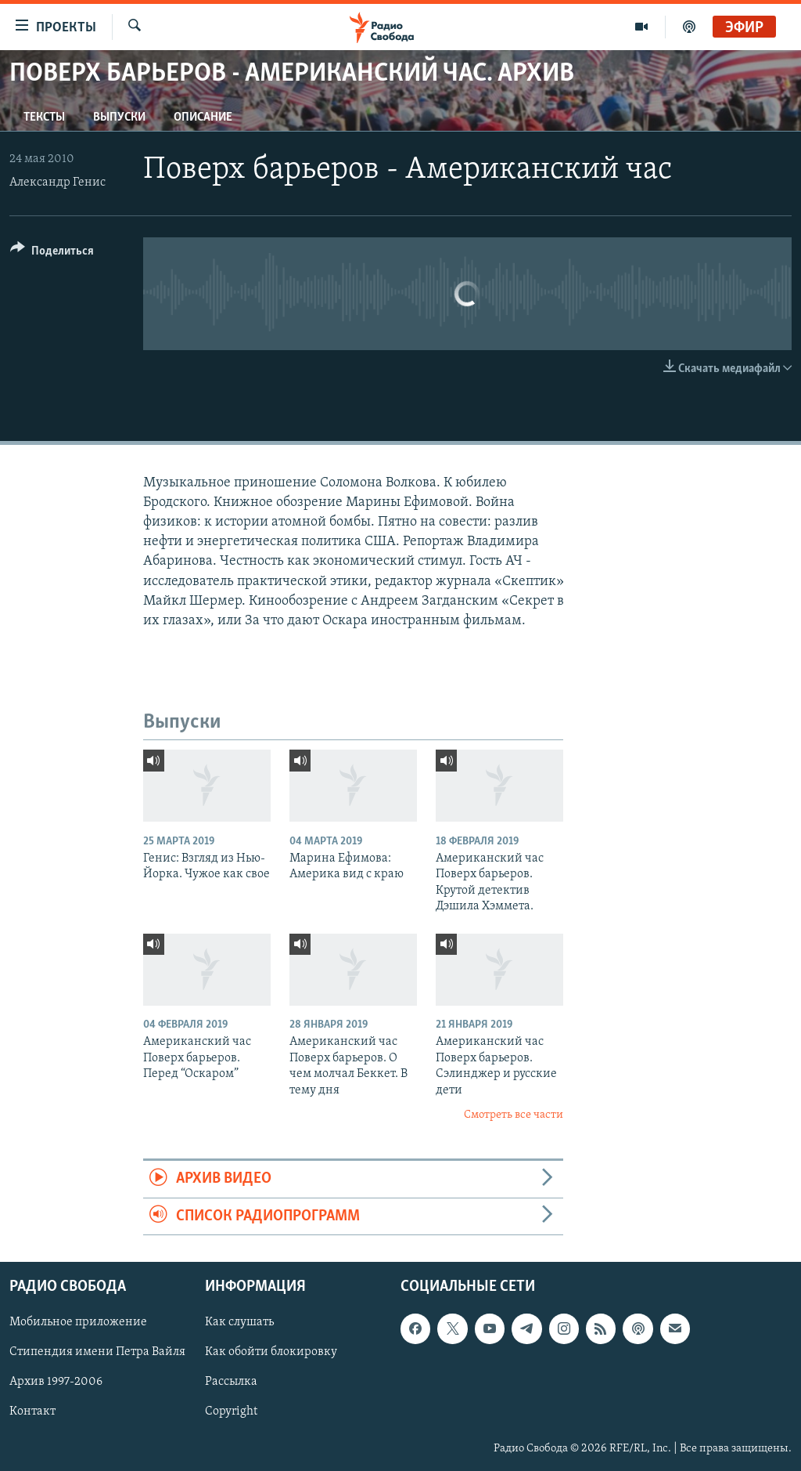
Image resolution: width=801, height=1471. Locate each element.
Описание (203, 117)
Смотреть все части (513, 1115)
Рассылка (231, 1382)
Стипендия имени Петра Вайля (97, 1352)
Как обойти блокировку (271, 1352)
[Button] (52, 253)
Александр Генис (57, 182)
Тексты (44, 117)
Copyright (231, 1412)
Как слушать (239, 1323)
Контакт (32, 1412)
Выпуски (119, 117)
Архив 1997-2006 (55, 1382)
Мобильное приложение (78, 1323)
